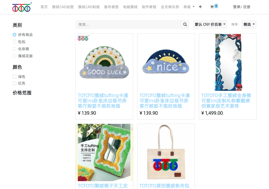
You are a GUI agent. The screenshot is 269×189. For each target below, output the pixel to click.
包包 (21, 41)
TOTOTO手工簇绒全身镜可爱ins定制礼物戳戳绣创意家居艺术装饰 (226, 100)
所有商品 (25, 34)
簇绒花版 (25, 56)
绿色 (21, 76)
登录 (236, 6)
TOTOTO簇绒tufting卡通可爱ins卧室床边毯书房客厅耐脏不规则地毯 (103, 100)
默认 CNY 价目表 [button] (209, 24)
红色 (21, 83)
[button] (200, 7)
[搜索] (185, 24)
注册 (246, 6)
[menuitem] (44, 7)
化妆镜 (23, 48)
